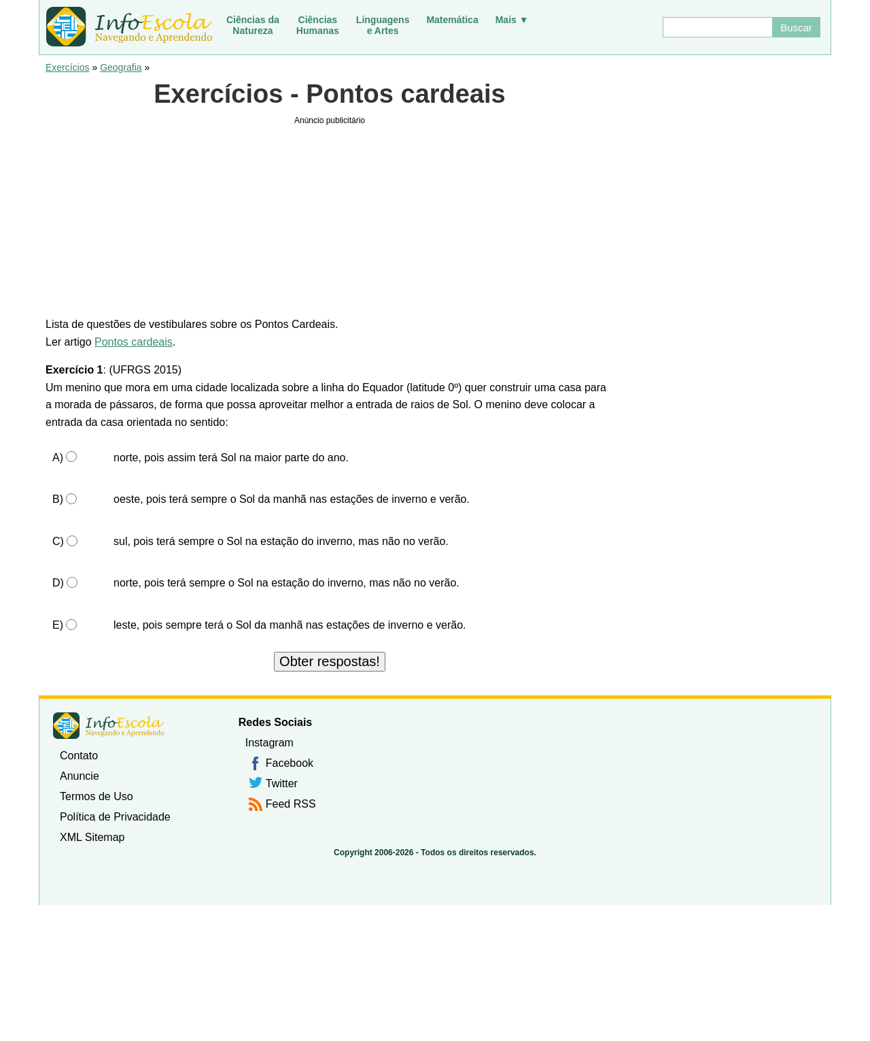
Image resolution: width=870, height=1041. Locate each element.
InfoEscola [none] (108, 725)
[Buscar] (717, 27)
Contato (79, 755)
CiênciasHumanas (317, 25)
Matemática (452, 19)
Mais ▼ (512, 19)
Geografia (120, 67)
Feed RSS (291, 804)
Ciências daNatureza (252, 25)
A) (57, 457)
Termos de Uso (96, 796)
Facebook (289, 763)
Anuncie (79, 776)
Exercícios (68, 67)
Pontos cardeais (133, 342)
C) (58, 541)
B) (57, 499)
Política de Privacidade (115, 817)
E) (57, 625)
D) (58, 583)
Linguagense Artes (383, 25)
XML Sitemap (92, 837)
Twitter (282, 783)
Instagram (269, 742)
